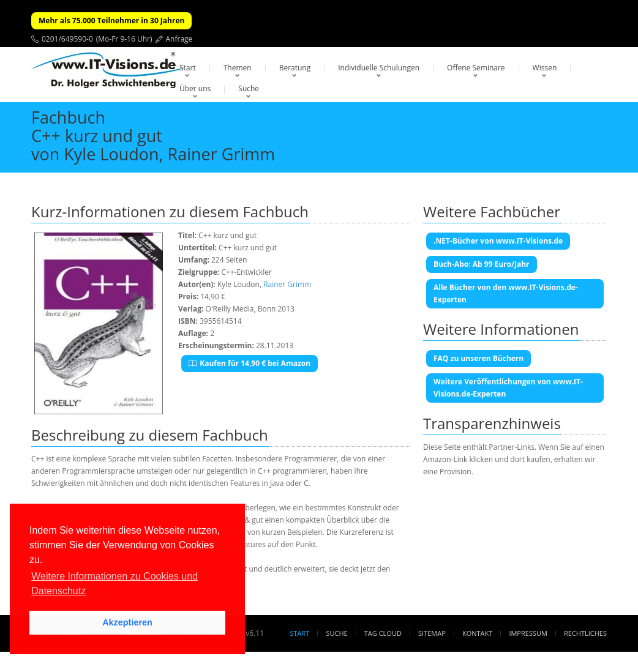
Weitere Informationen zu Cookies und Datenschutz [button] (114, 583)
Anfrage (179, 39)
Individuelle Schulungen (378, 67)
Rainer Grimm (287, 284)
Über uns (195, 88)
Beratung (295, 67)
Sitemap (432, 633)
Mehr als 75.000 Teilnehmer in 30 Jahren (111, 20)
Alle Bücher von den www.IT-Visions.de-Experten (505, 293)
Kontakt (477, 633)
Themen (237, 67)
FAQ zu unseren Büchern (478, 358)
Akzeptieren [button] (127, 622)
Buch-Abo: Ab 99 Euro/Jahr (481, 264)
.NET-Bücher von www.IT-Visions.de (498, 241)
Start (187, 67)
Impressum (528, 633)
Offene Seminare (476, 67)
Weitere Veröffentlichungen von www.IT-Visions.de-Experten (508, 387)
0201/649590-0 (67, 39)
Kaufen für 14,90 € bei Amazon (249, 363)
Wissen (545, 67)
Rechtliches (585, 633)
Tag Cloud (383, 633)
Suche (248, 88)
